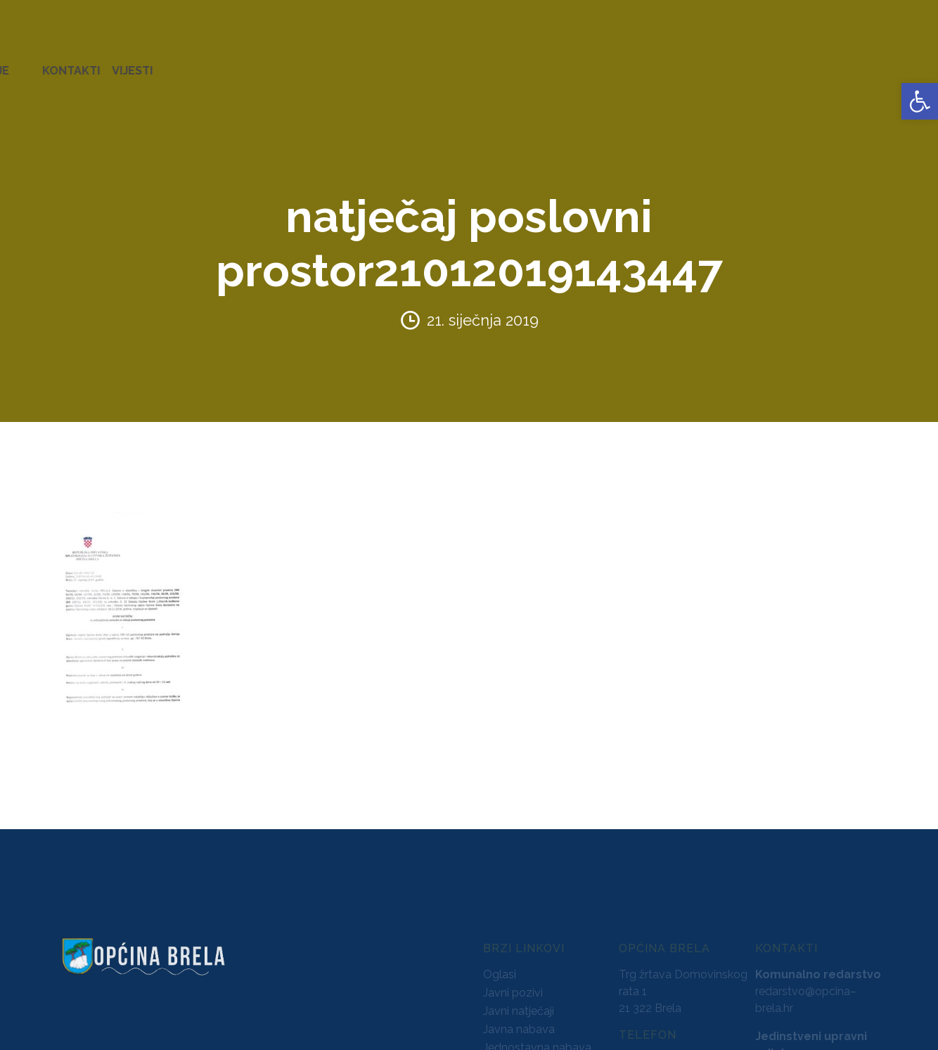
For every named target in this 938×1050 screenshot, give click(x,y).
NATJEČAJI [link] (626, 63)
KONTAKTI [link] (844, 63)
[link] (919, 101)
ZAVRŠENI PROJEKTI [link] (276, 63)
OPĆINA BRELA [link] (55, 63)
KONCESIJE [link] (414, 63)
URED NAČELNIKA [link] (158, 63)
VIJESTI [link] (905, 63)
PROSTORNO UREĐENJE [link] (736, 63)
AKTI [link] (358, 63)
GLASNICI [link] (483, 63)
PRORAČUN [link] (553, 63)
